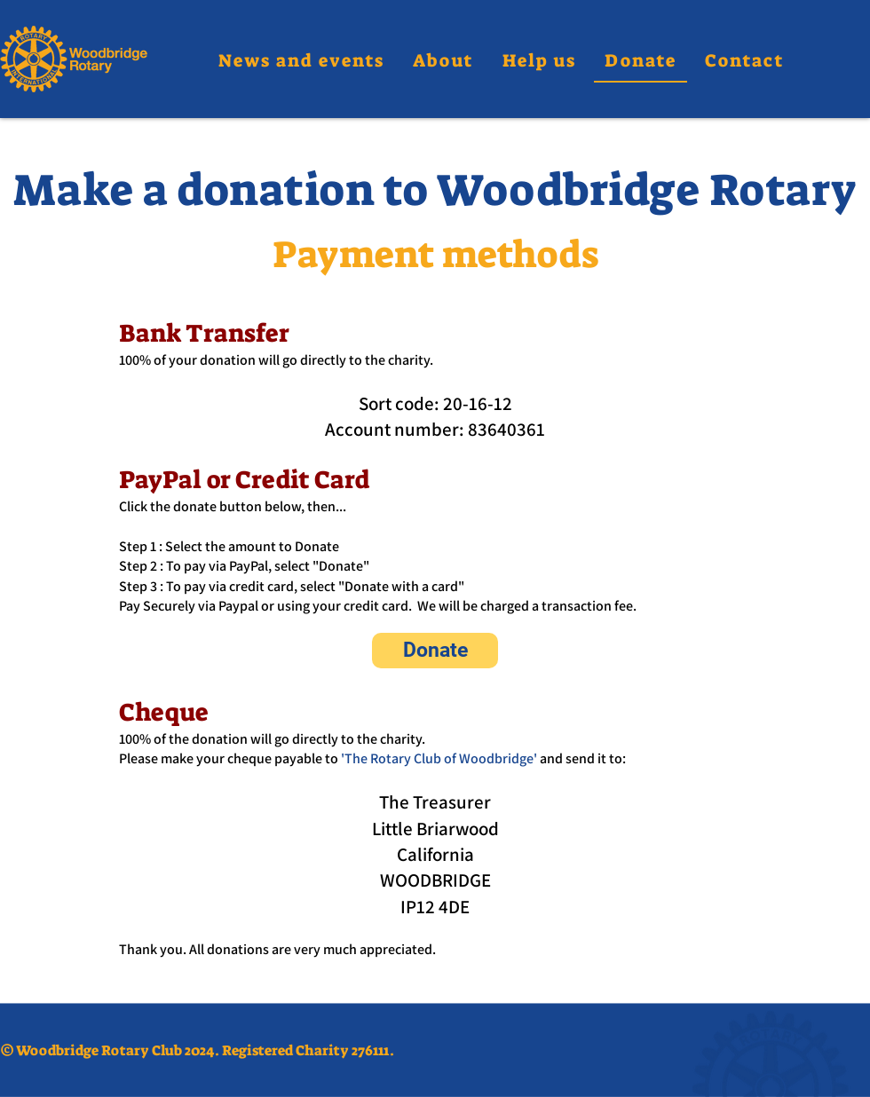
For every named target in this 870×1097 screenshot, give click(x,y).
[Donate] (435, 650)
